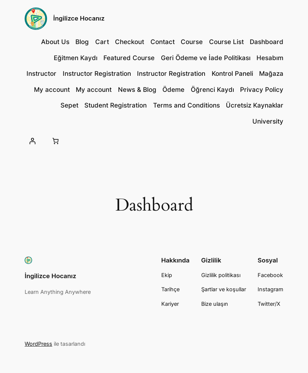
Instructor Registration (97, 73)
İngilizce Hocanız (79, 18)
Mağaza (271, 73)
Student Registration (115, 105)
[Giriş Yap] (32, 141)
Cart (102, 42)
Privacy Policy (261, 89)
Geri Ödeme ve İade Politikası (206, 58)
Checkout (129, 42)
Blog (82, 42)
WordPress (38, 344)
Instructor (41, 73)
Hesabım (269, 58)
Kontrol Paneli (232, 73)
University (267, 121)
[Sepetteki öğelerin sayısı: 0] (55, 141)
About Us (55, 42)
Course (192, 42)
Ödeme (173, 89)
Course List (226, 42)
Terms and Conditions (186, 105)
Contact (162, 42)
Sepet (69, 105)
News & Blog (137, 89)
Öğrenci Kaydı (212, 89)
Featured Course (129, 58)
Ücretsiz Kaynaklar (254, 105)
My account (52, 89)
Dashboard (266, 42)
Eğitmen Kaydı (75, 58)
